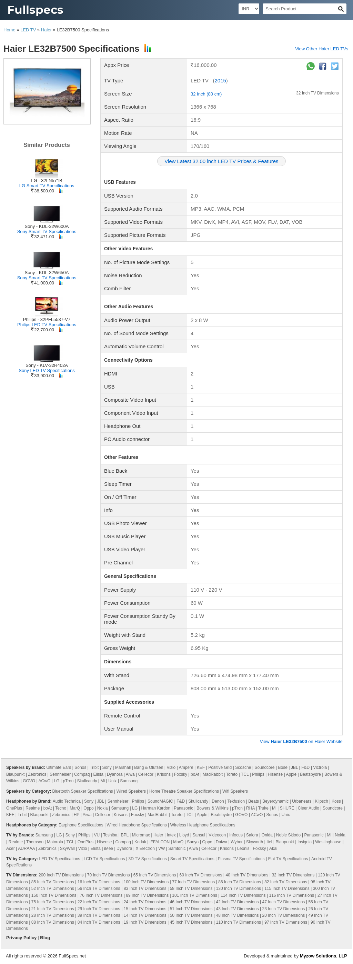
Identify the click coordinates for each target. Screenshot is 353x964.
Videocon (217, 835)
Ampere (186, 767)
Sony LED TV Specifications (46, 370)
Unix (112, 781)
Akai (273, 848)
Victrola (320, 767)
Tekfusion (236, 801)
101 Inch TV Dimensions (194, 895)
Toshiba (110, 835)
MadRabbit (213, 774)
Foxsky (180, 774)
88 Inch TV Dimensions (52, 922)
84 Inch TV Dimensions (99, 922)
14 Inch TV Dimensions (145, 915)
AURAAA (26, 848)
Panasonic (183, 808)
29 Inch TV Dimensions (99, 908)
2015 (220, 80)
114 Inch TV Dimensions (243, 895)
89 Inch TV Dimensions (147, 895)
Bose (283, 767)
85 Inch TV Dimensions (52, 882)
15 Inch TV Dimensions (145, 908)
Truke (263, 808)
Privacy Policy (21, 937)
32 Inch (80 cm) (206, 94)
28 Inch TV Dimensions (52, 915)
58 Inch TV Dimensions (191, 888)
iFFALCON (160, 842)
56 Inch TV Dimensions (99, 888)
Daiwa (221, 842)
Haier (46, 29)
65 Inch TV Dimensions (154, 875)
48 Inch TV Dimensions (237, 915)
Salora (252, 835)
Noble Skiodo (288, 835)
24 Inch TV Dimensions (145, 902)
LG (56, 781)
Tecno (60, 808)
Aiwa (130, 774)
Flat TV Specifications (288, 858)
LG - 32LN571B (46, 180)
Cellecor (145, 774)
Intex (171, 835)
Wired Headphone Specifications (137, 825)
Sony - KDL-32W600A (47, 226)
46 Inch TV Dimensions (191, 902)
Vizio (171, 767)
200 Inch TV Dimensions (61, 875)
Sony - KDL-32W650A (47, 272)
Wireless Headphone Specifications (202, 825)
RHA (250, 808)
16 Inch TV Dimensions (99, 882)
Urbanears (301, 801)
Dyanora (114, 774)
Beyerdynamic (275, 801)
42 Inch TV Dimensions (237, 902)
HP (76, 814)
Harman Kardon (155, 808)
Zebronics (37, 774)
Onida (267, 835)
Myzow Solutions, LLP (323, 955)
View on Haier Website (301, 741)
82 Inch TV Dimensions (285, 882)
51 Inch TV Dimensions (191, 908)
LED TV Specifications (59, 858)
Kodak (140, 842)
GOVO (29, 781)
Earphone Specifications (81, 825)
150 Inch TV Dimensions (54, 895)
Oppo (88, 808)
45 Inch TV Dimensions (191, 922)
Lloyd (184, 835)
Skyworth (254, 842)
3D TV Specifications (148, 858)
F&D (305, 767)
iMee (108, 848)
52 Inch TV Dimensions (52, 888)
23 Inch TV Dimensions (283, 908)
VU (97, 835)
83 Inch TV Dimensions (145, 888)
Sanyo (193, 842)
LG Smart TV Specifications (46, 185)
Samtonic (176, 848)
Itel (269, 842)
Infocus (236, 835)
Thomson (34, 842)
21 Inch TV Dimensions (52, 908)
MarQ (75, 808)
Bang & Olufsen (148, 767)
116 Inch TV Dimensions (291, 895)
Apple (291, 774)
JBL (294, 767)
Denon (218, 801)
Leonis (243, 848)
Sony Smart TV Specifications (47, 231)
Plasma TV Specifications (241, 858)
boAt (195, 774)
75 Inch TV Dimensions (52, 902)
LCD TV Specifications (104, 858)
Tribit (94, 767)
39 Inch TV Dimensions (99, 915)
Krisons (164, 774)
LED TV (28, 29)
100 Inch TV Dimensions (146, 882)
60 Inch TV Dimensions (201, 875)
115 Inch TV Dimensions (287, 888)
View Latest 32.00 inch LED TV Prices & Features (221, 161)
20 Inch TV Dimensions (283, 915)
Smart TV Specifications (192, 858)
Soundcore (264, 767)
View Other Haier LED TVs (321, 48)
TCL (245, 774)
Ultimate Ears (58, 767)
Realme (33, 808)
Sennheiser (60, 774)
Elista (98, 774)
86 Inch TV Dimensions (239, 882)
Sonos (80, 767)
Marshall (123, 767)
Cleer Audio (308, 808)
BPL (125, 835)
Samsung (129, 781)
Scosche (243, 767)
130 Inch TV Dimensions (238, 888)
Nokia (102, 808)
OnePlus (14, 808)
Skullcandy (87, 781)
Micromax (141, 835)
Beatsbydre (310, 774)
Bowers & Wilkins (212, 808)
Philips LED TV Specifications (46, 324)
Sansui (199, 835)
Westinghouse (328, 842)
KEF (201, 767)
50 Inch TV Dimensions (191, 915)
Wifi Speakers (235, 791)
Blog (45, 937)
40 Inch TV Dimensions (246, 875)
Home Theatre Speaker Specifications (184, 791)
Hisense (275, 774)
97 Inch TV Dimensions (285, 922)
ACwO (45, 781)
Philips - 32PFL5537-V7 (46, 319)
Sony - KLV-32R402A (47, 365)
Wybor (237, 842)
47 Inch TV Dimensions (283, 902)
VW (161, 848)
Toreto (232, 774)
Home (9, 29)
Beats (253, 801)
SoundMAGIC (160, 801)
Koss (336, 801)
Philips (258, 774)
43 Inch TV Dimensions (237, 908)
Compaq (82, 774)
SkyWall (67, 848)
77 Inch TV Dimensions (193, 882)
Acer (10, 848)
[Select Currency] (249, 8)
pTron (68, 781)
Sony (106, 767)
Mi (103, 781)
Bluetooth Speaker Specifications (82, 791)
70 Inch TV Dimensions (108, 875)
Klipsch (321, 801)
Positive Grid (220, 767)
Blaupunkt (15, 774)
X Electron (145, 848)
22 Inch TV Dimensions (99, 902)
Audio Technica (67, 801)
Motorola (55, 842)
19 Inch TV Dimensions (145, 922)
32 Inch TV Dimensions (317, 93)
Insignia (304, 842)
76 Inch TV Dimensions (101, 895)
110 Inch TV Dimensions (238, 922)
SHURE (287, 808)
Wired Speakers (131, 791)
